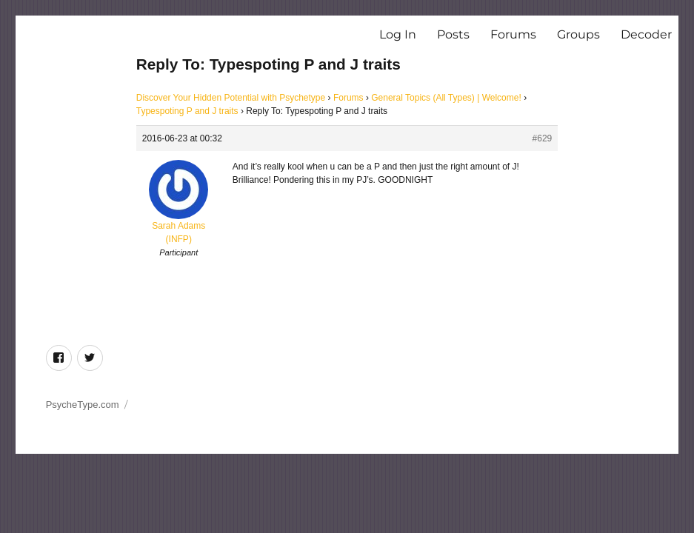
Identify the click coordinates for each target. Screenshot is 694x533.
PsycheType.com (82, 404)
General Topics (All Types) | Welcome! (446, 98)
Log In (397, 34)
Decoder (646, 34)
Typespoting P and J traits (187, 111)
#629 (543, 138)
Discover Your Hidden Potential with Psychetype (230, 98)
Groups (578, 34)
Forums (513, 34)
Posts (453, 34)
